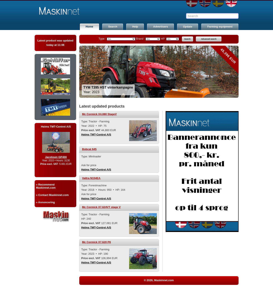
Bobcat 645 (89, 149)
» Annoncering (45, 202)
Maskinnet (66, 11)
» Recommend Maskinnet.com (46, 186)
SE (218, 4)
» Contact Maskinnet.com (52, 195)
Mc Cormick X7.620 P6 (96, 242)
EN (231, 4)
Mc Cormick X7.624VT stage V (101, 207)
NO (205, 4)
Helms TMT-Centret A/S (96, 134)
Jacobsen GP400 (60, 157)
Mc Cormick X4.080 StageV (99, 114)
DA (192, 4)
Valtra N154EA (91, 178)
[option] (159, 72)
